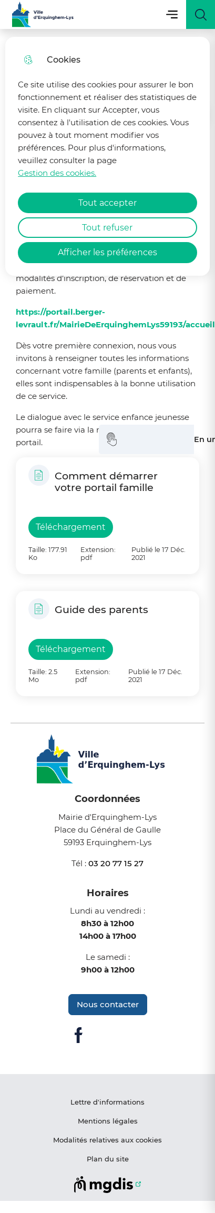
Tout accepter (107, 203)
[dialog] (107, 156)
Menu (171, 14)
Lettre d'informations (107, 1102)
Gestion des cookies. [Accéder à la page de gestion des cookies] (57, 173)
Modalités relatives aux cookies (107, 1140)
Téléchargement (71, 527)
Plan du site (108, 1159)
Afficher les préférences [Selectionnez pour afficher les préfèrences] (107, 252)
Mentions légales (108, 1121)
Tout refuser (107, 228)
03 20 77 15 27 (116, 863)
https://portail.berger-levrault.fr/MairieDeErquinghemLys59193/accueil (115, 318)
